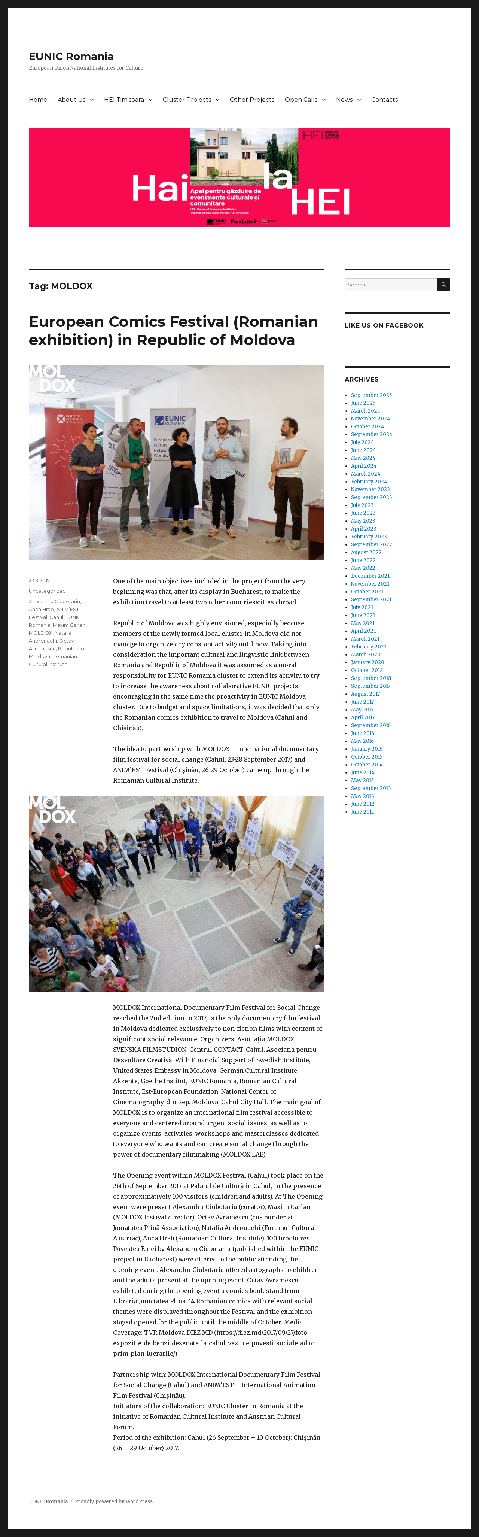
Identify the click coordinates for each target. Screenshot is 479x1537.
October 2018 (367, 670)
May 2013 (362, 796)
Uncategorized (47, 591)
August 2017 (365, 694)
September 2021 (371, 599)
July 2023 (362, 505)
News (344, 99)
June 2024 (363, 450)
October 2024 (367, 426)
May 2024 (363, 458)
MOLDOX (40, 633)
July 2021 (362, 607)
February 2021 (368, 647)
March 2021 (365, 639)
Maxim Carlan (69, 625)
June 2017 (362, 702)
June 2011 (362, 812)
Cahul (56, 617)
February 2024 (369, 482)
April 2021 (363, 631)
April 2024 (364, 466)
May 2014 (362, 780)
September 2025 (371, 395)
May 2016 (362, 741)
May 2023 (363, 521)
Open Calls (301, 99)
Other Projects (252, 99)
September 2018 (371, 678)
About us (71, 99)
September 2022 (371, 544)
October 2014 (367, 765)
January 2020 (367, 662)
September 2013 (371, 788)
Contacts (384, 99)
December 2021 (370, 576)
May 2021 (363, 623)
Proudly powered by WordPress (114, 1501)
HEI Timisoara (124, 99)
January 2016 (366, 749)
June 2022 (363, 560)
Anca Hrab (41, 609)
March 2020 (366, 654)
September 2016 (371, 725)
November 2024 (370, 419)
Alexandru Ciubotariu (54, 601)
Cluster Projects (187, 99)
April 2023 (363, 529)
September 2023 (371, 497)
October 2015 (366, 757)
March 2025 (365, 411)
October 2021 (367, 592)
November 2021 (370, 584)
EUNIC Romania (71, 56)
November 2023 (370, 489)
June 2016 (362, 733)
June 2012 (363, 804)
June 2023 (363, 513)
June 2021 (363, 615)
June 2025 (363, 403)
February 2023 (369, 537)
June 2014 (363, 772)
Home (38, 99)
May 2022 (363, 568)
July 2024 (362, 442)
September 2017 (370, 686)
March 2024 (366, 474)
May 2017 (362, 710)
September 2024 (372, 434)
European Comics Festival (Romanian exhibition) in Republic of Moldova (173, 330)
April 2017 (363, 717)
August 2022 (366, 552)
